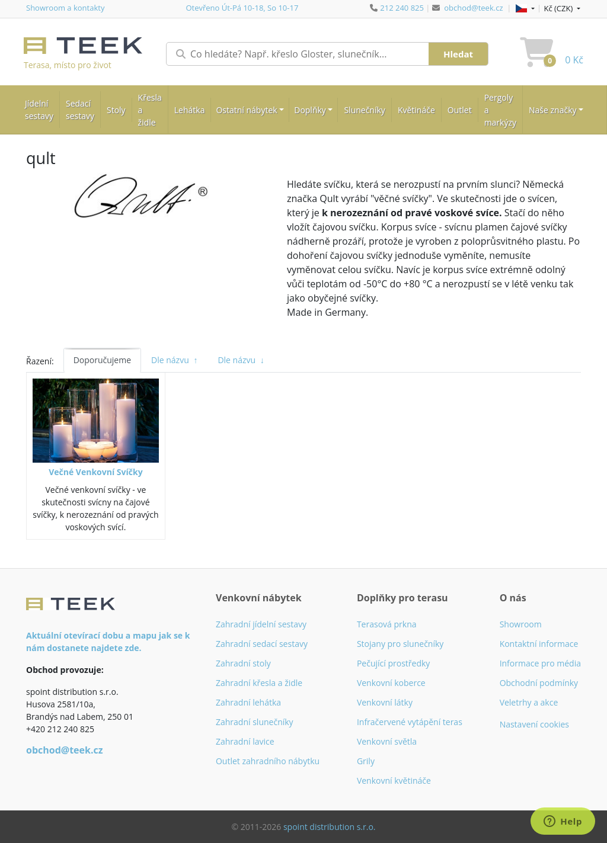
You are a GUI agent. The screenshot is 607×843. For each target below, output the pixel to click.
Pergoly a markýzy (500, 110)
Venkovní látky (385, 702)
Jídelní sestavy (39, 109)
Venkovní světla (387, 741)
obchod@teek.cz (473, 7)
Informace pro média (540, 663)
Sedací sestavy (80, 109)
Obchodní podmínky (539, 682)
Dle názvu (174, 360)
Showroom (521, 624)
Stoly (116, 110)
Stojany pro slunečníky (400, 643)
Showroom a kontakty (65, 7)
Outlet (460, 110)
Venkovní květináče (394, 780)
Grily (366, 761)
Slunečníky (364, 110)
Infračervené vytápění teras (409, 721)
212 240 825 (402, 7)
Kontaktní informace (539, 643)
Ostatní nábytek (246, 110)
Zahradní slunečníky (254, 721)
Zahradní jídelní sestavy (261, 624)
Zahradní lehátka (248, 702)
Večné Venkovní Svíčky (95, 471)
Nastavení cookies (534, 724)
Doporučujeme (102, 360)
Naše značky (553, 110)
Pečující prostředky (393, 663)
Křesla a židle (150, 110)
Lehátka (189, 110)
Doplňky (310, 110)
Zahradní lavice (245, 741)
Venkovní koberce (391, 682)
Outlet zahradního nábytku (268, 761)
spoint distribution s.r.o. (329, 826)
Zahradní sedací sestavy (262, 643)
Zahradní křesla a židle (259, 682)
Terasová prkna (387, 624)
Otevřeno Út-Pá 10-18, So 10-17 (242, 7)
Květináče (416, 110)
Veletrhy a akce (529, 702)
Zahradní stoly (243, 663)
